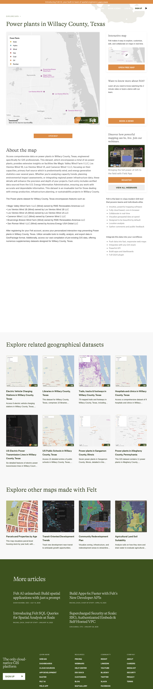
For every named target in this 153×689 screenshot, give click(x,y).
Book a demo (126, 121)
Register (127, 180)
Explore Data (12, 16)
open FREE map (126, 67)
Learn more (103, 2)
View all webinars (126, 187)
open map (53, 136)
